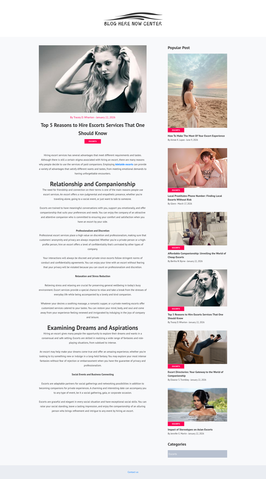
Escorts (93, 141)
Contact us (133, 472)
